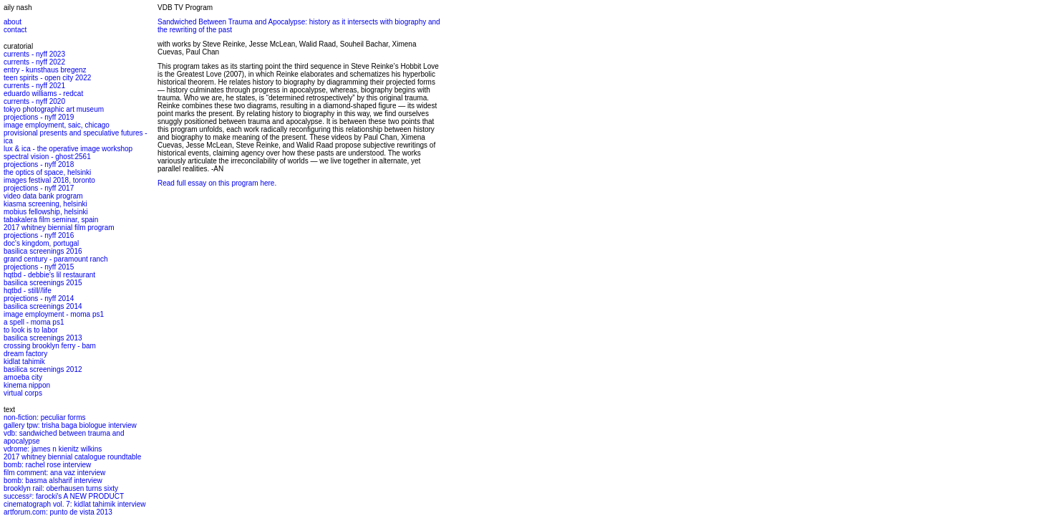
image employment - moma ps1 (54, 314)
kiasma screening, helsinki (45, 204)
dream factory (25, 354)
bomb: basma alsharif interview (53, 480)
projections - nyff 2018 (39, 164)
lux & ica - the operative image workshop (68, 149)
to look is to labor (31, 330)
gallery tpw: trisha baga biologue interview (70, 425)
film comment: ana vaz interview (54, 473)
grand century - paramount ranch (56, 259)
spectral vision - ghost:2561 (47, 157)
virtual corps (23, 393)
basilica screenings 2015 (43, 283)
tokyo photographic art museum (54, 109)
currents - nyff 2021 (34, 86)
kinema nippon (27, 385)
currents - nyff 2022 (34, 62)
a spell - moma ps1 (34, 322)
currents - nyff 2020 (34, 101)
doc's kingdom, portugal (41, 243)
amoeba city (23, 377)
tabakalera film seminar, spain (51, 220)
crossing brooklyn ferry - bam (50, 346)
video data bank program (43, 196)
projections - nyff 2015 (39, 267)
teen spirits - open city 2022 (47, 78)
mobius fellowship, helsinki (46, 212)
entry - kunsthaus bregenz (45, 70)
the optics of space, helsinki (47, 172)
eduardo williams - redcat (43, 93)
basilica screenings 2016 (43, 251)
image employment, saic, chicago (57, 125)
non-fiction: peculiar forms (45, 417)
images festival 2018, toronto (49, 180)
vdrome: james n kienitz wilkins (53, 449)
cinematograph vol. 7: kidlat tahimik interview (74, 504)
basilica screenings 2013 (43, 338)
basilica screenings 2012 (43, 369)
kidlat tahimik (24, 362)
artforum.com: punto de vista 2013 (58, 512)
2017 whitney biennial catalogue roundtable (72, 457)
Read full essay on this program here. (217, 183)
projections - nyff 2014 (39, 298)
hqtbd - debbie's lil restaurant (49, 275)
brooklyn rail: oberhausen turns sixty (61, 488)
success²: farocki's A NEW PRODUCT (64, 496)
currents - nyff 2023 (34, 54)
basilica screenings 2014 (43, 306)
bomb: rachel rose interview (47, 465)
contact (15, 30)
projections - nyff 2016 (39, 235)
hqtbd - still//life (28, 291)
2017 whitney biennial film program (59, 227)
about (12, 22)
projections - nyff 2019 (39, 117)
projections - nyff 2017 (39, 188)
